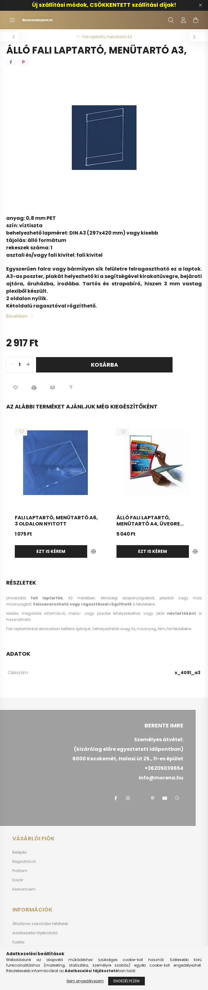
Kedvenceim (24, 889)
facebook (115, 798)
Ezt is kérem (50, 551)
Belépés (19, 852)
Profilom (19, 871)
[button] (15, 388)
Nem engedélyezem (85, 982)
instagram (128, 798)
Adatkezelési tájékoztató (35, 933)
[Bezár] (200, 5)
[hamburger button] (12, 20)
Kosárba (104, 364)
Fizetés (18, 942)
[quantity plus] (28, 364)
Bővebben (17, 316)
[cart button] (196, 20)
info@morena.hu (161, 777)
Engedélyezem (126, 982)
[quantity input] (19, 364)
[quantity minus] (11, 364)
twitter (140, 798)
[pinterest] (23, 62)
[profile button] (183, 20)
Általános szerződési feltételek (40, 924)
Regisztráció (24, 861)
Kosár (17, 880)
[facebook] (10, 62)
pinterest (152, 798)
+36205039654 (164, 768)
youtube (165, 798)
